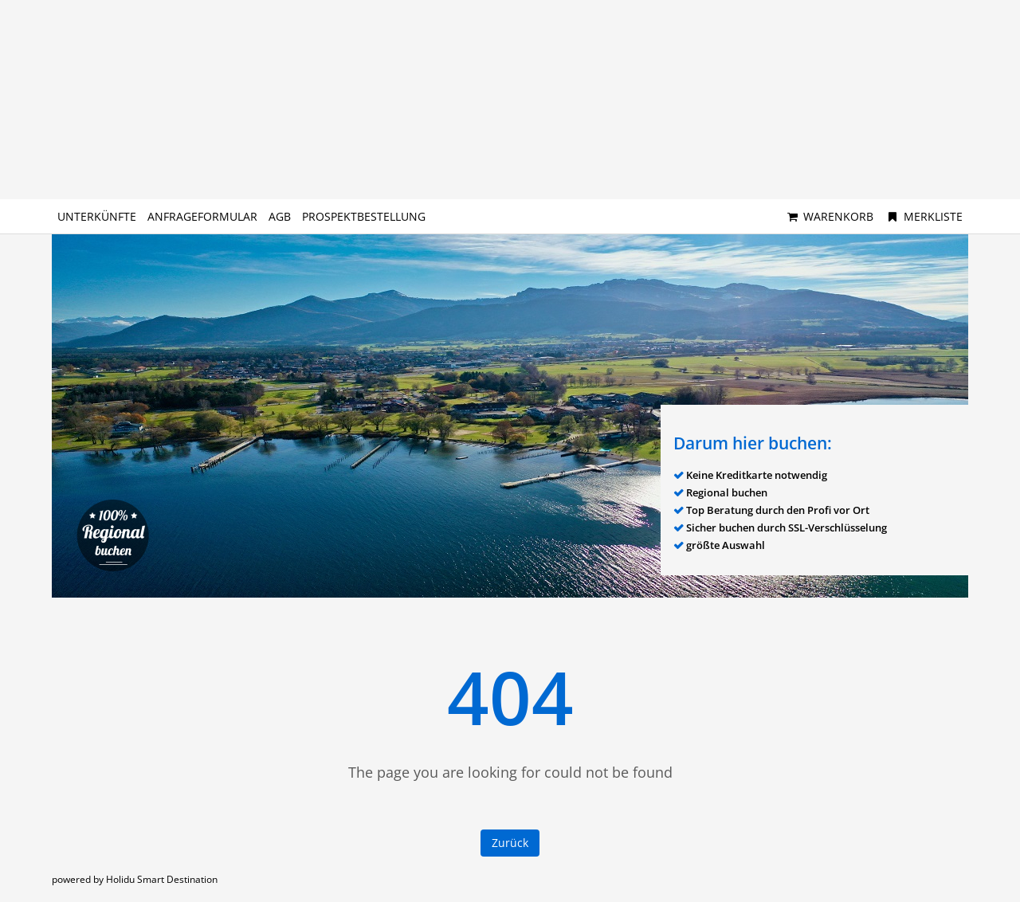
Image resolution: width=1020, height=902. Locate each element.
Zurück (510, 842)
